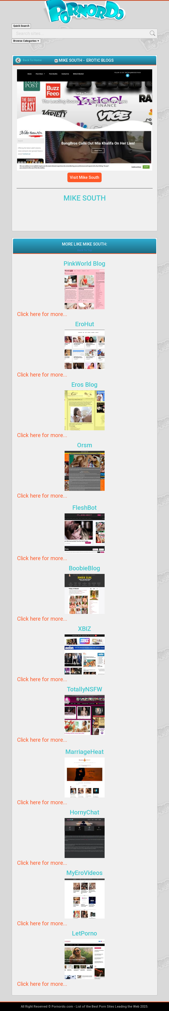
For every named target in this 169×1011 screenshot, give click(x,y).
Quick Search (21, 25)
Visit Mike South (84, 177)
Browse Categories (26, 40)
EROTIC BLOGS (100, 60)
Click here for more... (42, 314)
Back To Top (84, 250)
